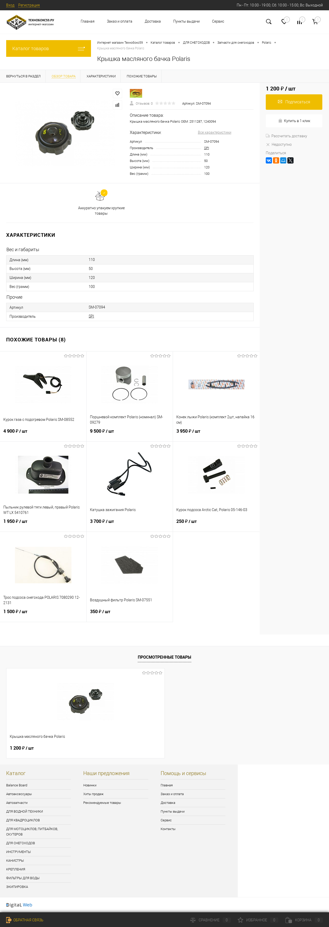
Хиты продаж (93, 794)
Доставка (153, 21)
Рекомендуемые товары (102, 803)
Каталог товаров (48, 48)
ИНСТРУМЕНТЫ (18, 852)
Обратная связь (24, 920)
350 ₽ (130, 615)
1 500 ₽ (43, 615)
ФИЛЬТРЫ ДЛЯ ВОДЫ (23, 878)
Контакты (168, 829)
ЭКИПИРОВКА (17, 887)
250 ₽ (216, 524)
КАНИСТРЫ (15, 860)
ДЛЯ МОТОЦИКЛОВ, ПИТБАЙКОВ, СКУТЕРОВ (32, 831)
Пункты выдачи (186, 21)
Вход (10, 5)
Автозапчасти (17, 803)
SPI (206, 148)
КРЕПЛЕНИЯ (15, 869)
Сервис (218, 21)
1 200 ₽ (22, 748)
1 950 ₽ (43, 524)
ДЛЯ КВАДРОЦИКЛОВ (23, 820)
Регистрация (29, 5)
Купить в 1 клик (294, 121)
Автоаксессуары (19, 794)
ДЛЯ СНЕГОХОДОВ (20, 843)
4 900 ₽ (43, 434)
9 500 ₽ (130, 434)
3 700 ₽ (130, 524)
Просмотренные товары (164, 657)
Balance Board (16, 785)
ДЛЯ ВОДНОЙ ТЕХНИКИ (24, 811)
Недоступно (279, 144)
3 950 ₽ (216, 434)
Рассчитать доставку (286, 136)
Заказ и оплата (119, 21)
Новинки (89, 785)
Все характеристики (214, 132)
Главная (88, 21)
